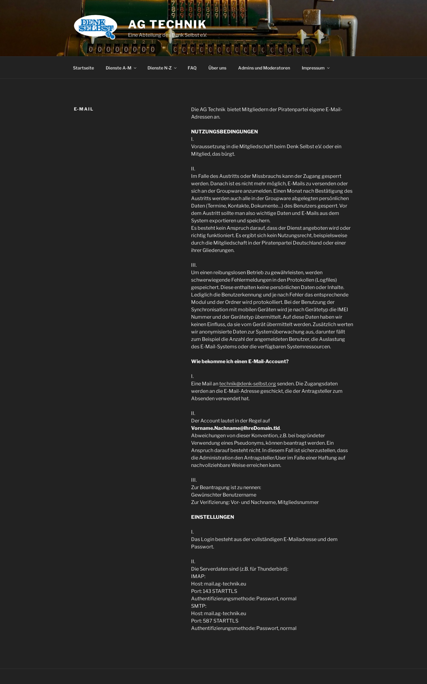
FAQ (192, 67)
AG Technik (167, 24)
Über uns (217, 67)
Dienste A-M (121, 67)
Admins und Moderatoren (264, 67)
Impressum (316, 67)
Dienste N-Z (162, 67)
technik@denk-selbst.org (247, 384)
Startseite (83, 67)
